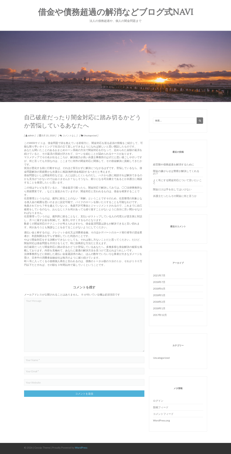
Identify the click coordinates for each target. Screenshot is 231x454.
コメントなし (68, 135)
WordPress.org (161, 420)
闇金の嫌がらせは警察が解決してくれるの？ (176, 172)
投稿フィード (160, 407)
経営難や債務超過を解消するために (173, 164)
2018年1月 (159, 308)
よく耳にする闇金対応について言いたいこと (177, 181)
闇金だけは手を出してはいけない (172, 189)
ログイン (158, 400)
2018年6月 (159, 288)
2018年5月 (159, 295)
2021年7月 (159, 275)
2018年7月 (159, 281)
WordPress (81, 447)
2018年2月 (159, 301)
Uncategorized (90, 135)
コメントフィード (163, 413)
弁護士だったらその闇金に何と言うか (175, 195)
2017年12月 (160, 314)
